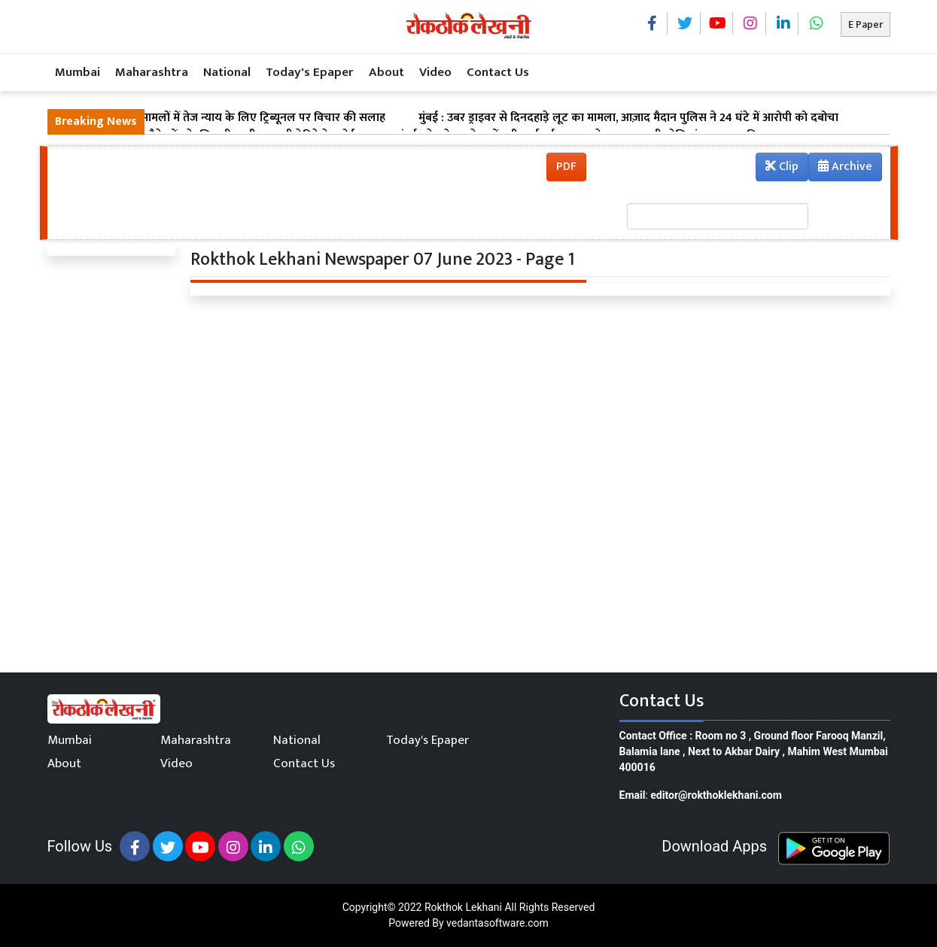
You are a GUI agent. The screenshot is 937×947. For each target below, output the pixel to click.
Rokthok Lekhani (463, 907)
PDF (566, 166)
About (386, 72)
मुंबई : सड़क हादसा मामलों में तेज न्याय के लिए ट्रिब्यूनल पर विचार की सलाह (220, 118)
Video (435, 72)
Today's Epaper (310, 72)
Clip (782, 166)
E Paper (865, 24)
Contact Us (498, 72)
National (227, 72)
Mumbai (77, 72)
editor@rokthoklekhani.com (716, 795)
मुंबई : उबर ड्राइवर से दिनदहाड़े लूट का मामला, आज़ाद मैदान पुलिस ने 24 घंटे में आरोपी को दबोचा (628, 118)
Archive (840, 168)
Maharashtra (151, 72)
